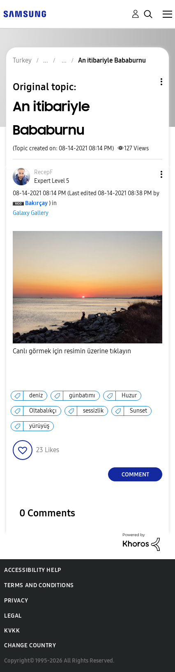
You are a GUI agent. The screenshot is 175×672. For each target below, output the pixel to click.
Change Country (30, 645)
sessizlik (93, 410)
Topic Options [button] (147, 81)
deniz (36, 395)
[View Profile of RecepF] (43, 172)
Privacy (16, 600)
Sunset (138, 410)
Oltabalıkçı (43, 410)
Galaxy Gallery (30, 213)
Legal (13, 615)
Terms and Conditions (39, 585)
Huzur (129, 395)
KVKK (12, 630)
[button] (148, 174)
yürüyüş (39, 425)
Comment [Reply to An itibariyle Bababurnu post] (135, 474)
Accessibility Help (32, 570)
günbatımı (82, 395)
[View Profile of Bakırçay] (36, 203)
